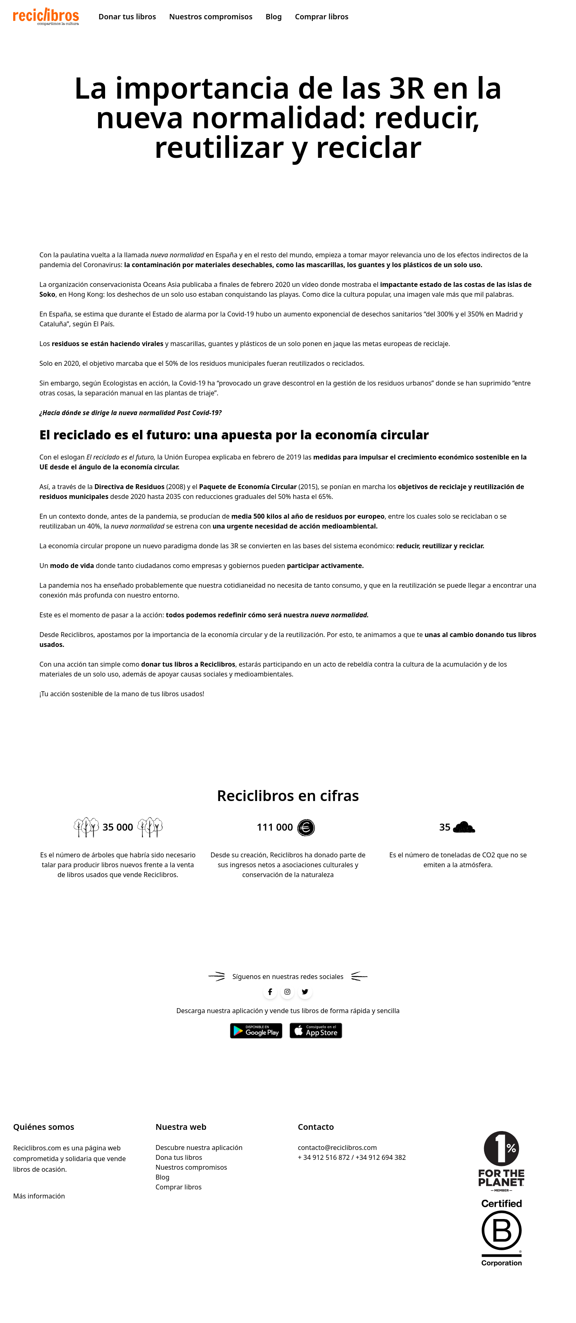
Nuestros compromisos (210, 16)
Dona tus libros (179, 1157)
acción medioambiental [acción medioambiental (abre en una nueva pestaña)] (337, 526)
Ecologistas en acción (135, 383)
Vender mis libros (516, 16)
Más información (39, 1196)
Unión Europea (187, 457)
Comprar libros (322, 16)
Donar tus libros (127, 16)
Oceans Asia (161, 284)
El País (103, 323)
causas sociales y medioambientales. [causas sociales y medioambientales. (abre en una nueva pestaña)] (238, 674)
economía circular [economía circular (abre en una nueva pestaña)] (75, 545)
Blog (274, 16)
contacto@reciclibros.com (337, 1147)
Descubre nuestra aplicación (199, 1147)
